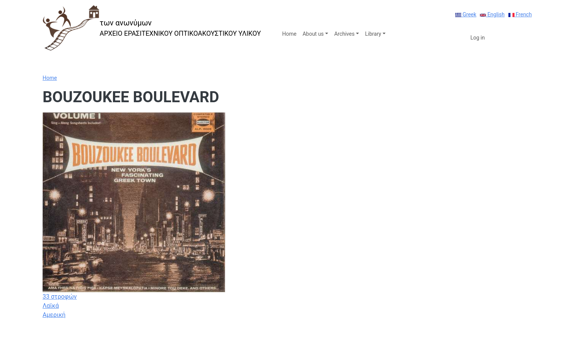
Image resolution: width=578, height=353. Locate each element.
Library (373, 34)
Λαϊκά (51, 305)
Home (289, 34)
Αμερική (54, 314)
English (492, 14)
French (520, 14)
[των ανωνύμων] (152, 28)
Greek (465, 14)
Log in (477, 38)
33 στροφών (60, 296)
